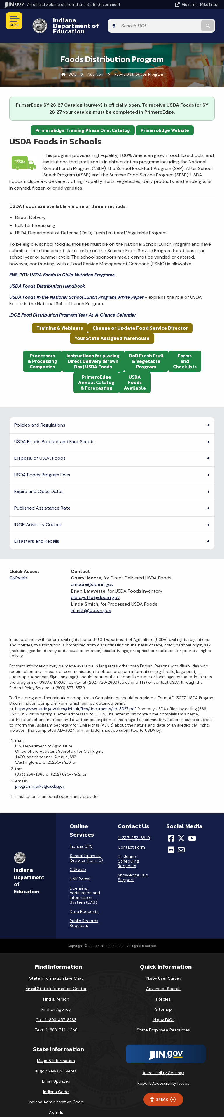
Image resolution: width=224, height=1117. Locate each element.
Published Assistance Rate (42, 498)
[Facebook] (171, 828)
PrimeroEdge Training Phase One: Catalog (82, 119)
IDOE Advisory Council (38, 514)
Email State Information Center (56, 978)
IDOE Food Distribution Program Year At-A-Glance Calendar (72, 305)
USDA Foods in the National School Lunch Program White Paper (77, 287)
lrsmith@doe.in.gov (91, 600)
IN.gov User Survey (163, 968)
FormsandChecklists (185, 351)
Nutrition (95, 64)
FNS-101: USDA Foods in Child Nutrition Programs (62, 265)
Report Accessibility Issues (163, 1073)
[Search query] (188, 20)
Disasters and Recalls (36, 531)
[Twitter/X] (181, 828)
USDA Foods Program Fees (42, 465)
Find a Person (56, 988)
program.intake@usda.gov (40, 776)
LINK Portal (80, 869)
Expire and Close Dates (39, 481)
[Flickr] (171, 839)
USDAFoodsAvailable (135, 372)
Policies (163, 988)
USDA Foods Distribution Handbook (47, 276)
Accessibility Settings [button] (163, 1062)
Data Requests (84, 901)
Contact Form (131, 837)
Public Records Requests (84, 913)
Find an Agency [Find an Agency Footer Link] (56, 999)
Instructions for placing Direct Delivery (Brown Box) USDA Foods (93, 351)
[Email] (181, 839)
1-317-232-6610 (134, 827)
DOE (72, 64)
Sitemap (163, 999)
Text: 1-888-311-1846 (56, 1020)
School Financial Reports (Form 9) (86, 848)
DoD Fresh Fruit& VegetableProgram (146, 351)
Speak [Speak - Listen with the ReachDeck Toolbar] (162, 1089)
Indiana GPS (81, 836)
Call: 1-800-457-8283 (56, 1009)
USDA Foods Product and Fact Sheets (54, 431)
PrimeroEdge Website (165, 119)
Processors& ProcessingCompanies (42, 351)
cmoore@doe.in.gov (92, 574)
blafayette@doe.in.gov (95, 587)
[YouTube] (192, 828)
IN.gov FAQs (163, 1009)
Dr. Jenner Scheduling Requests (128, 851)
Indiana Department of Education (98, 21)
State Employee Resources (163, 1020)
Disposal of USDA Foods (40, 448)
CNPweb (18, 568)
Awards (56, 1102)
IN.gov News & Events (56, 1060)
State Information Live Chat (56, 968)
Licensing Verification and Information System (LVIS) (85, 885)
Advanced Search (163, 978)
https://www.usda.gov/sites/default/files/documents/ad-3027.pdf (75, 698)
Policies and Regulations (39, 415)
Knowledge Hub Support (133, 867)
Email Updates (56, 1071)
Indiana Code (56, 1081)
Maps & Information (56, 1050)
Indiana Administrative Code (56, 1092)
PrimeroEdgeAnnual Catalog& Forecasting (96, 372)
